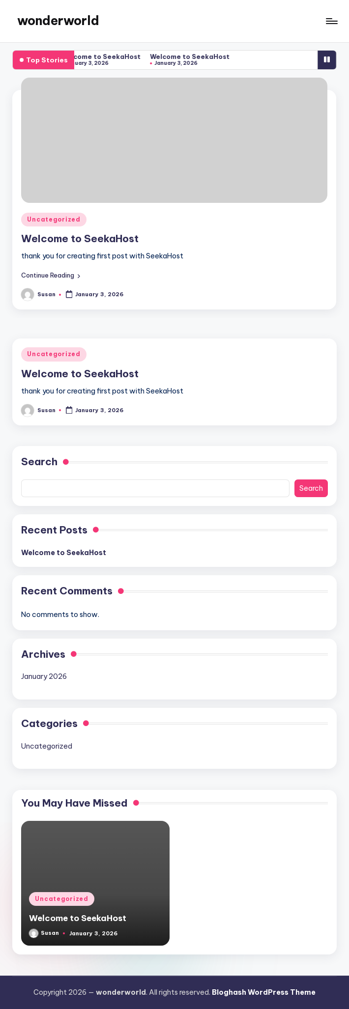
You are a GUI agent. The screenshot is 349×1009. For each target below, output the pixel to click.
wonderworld (58, 20)
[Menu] (331, 21)
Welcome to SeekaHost (104, 56)
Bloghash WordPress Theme (264, 992)
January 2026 (44, 676)
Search (39, 461)
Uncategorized (53, 219)
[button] (50, 275)
